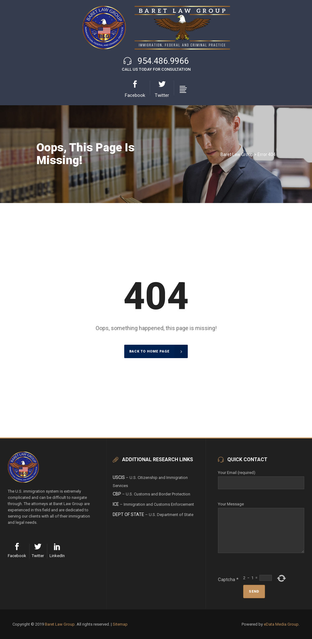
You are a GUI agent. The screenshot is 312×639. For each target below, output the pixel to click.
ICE (116, 504)
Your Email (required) (261, 477)
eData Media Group (281, 624)
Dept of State (128, 514)
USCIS (119, 477)
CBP (117, 493)
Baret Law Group (236, 154)
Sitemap (120, 624)
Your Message (261, 508)
